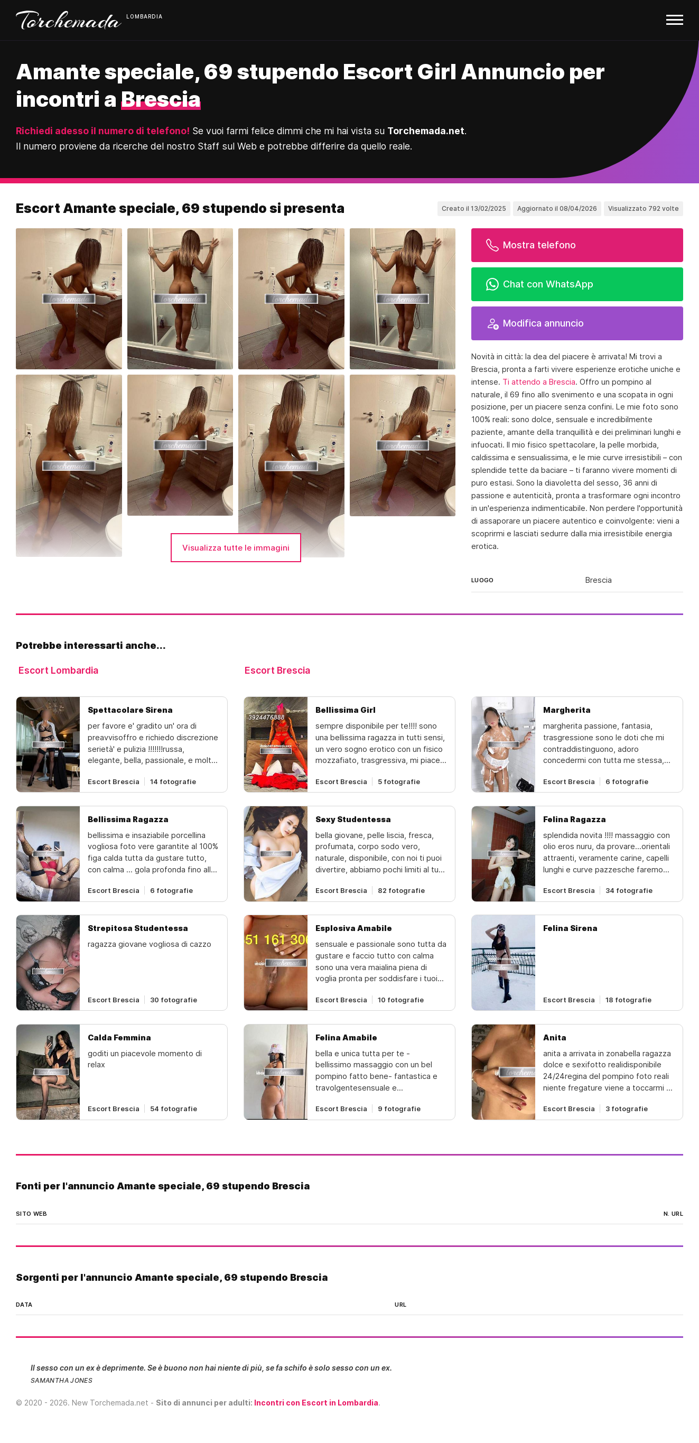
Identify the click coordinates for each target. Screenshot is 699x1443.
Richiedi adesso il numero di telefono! (103, 130)
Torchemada (69, 20)
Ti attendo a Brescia (538, 382)
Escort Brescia (277, 670)
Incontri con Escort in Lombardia (316, 1402)
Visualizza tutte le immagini (236, 548)
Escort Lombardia (58, 670)
